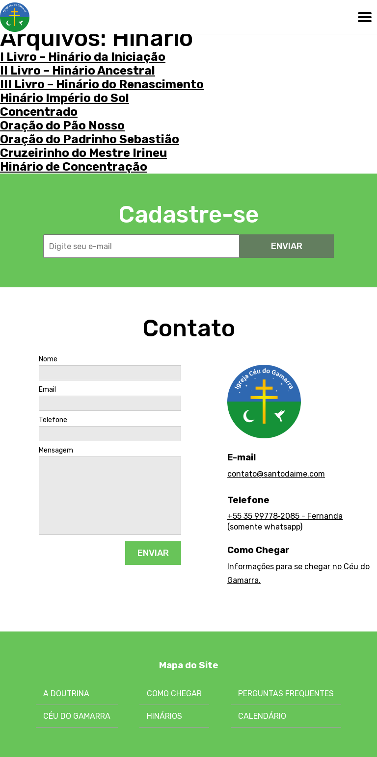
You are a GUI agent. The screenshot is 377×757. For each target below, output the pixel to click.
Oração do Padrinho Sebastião (89, 139)
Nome (48, 359)
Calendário (262, 716)
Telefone (53, 420)
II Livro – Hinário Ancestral (77, 70)
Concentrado (39, 112)
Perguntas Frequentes (286, 693)
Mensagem (56, 450)
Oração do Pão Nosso (62, 125)
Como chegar (174, 693)
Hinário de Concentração (73, 167)
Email (47, 389)
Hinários (164, 716)
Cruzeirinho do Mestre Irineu (83, 153)
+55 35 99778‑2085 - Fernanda (285, 516)
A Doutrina (66, 693)
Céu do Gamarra (76, 716)
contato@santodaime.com (276, 474)
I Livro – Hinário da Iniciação (82, 57)
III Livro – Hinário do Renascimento (102, 84)
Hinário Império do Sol (64, 98)
